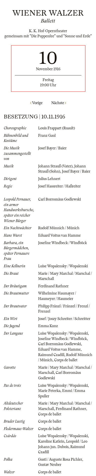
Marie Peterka (49, 391)
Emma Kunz (48, 326)
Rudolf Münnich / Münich (58, 228)
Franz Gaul (47, 135)
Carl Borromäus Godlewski (59, 199)
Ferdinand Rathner (53, 286)
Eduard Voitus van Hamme (59, 235)
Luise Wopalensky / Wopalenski (63, 266)
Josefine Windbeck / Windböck (62, 243)
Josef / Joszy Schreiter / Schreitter (64, 319)
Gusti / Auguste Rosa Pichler (60, 459)
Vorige (36, 103)
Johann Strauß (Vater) (55, 166)
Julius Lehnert (49, 179)
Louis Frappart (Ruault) (56, 128)
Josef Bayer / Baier (52, 148)
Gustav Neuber (49, 465)
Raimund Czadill (51, 355)
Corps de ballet (65, 360)
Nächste (58, 103)
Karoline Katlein (51, 441)
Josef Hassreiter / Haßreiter (59, 186)
